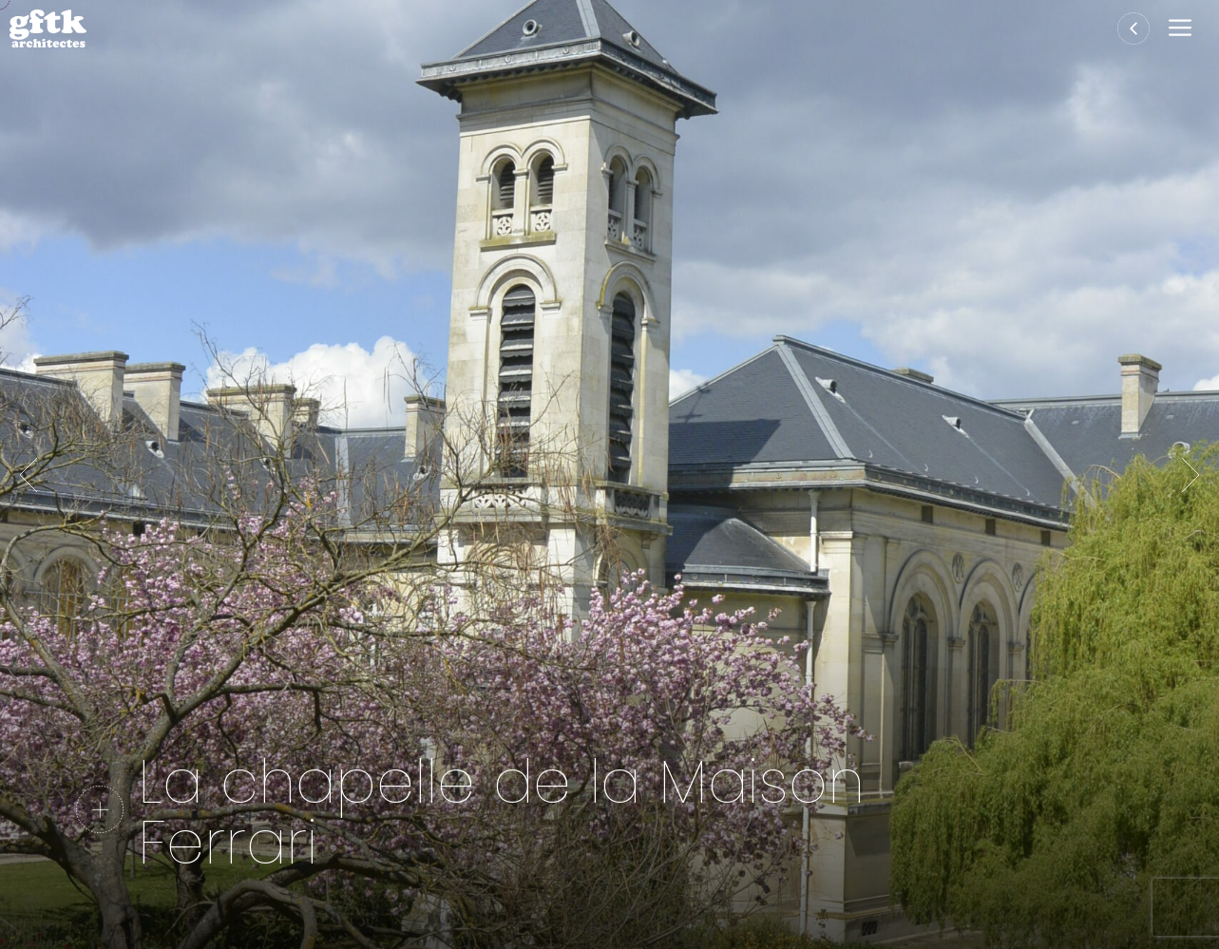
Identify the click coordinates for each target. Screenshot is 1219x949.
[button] (1184, 29)
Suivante (1190, 475)
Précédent (28, 475)
